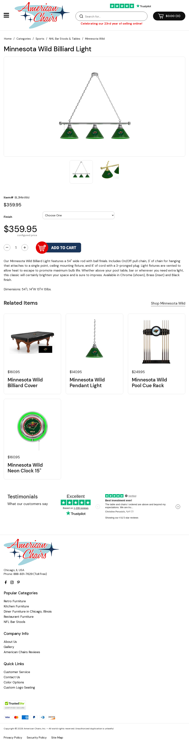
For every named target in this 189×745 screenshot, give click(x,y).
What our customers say (27, 504)
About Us (10, 641)
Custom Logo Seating (19, 687)
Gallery (9, 647)
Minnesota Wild (95, 39)
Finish (8, 217)
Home (8, 39)
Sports (40, 39)
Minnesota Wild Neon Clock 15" (25, 468)
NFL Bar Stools (14, 621)
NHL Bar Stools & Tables (64, 39)
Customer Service (17, 672)
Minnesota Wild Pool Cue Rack (149, 382)
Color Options (14, 682)
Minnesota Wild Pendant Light (87, 382)
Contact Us (12, 677)
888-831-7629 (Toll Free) (30, 574)
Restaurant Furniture (19, 616)
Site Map (57, 737)
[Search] (115, 16)
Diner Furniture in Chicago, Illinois (28, 611)
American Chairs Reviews (22, 652)
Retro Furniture (15, 601)
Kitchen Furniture (16, 606)
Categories (23, 39)
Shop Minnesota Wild (168, 303)
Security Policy (37, 737)
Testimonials (22, 496)
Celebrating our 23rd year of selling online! (111, 23)
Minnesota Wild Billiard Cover (25, 382)
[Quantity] (15, 247)
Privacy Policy (13, 737)
